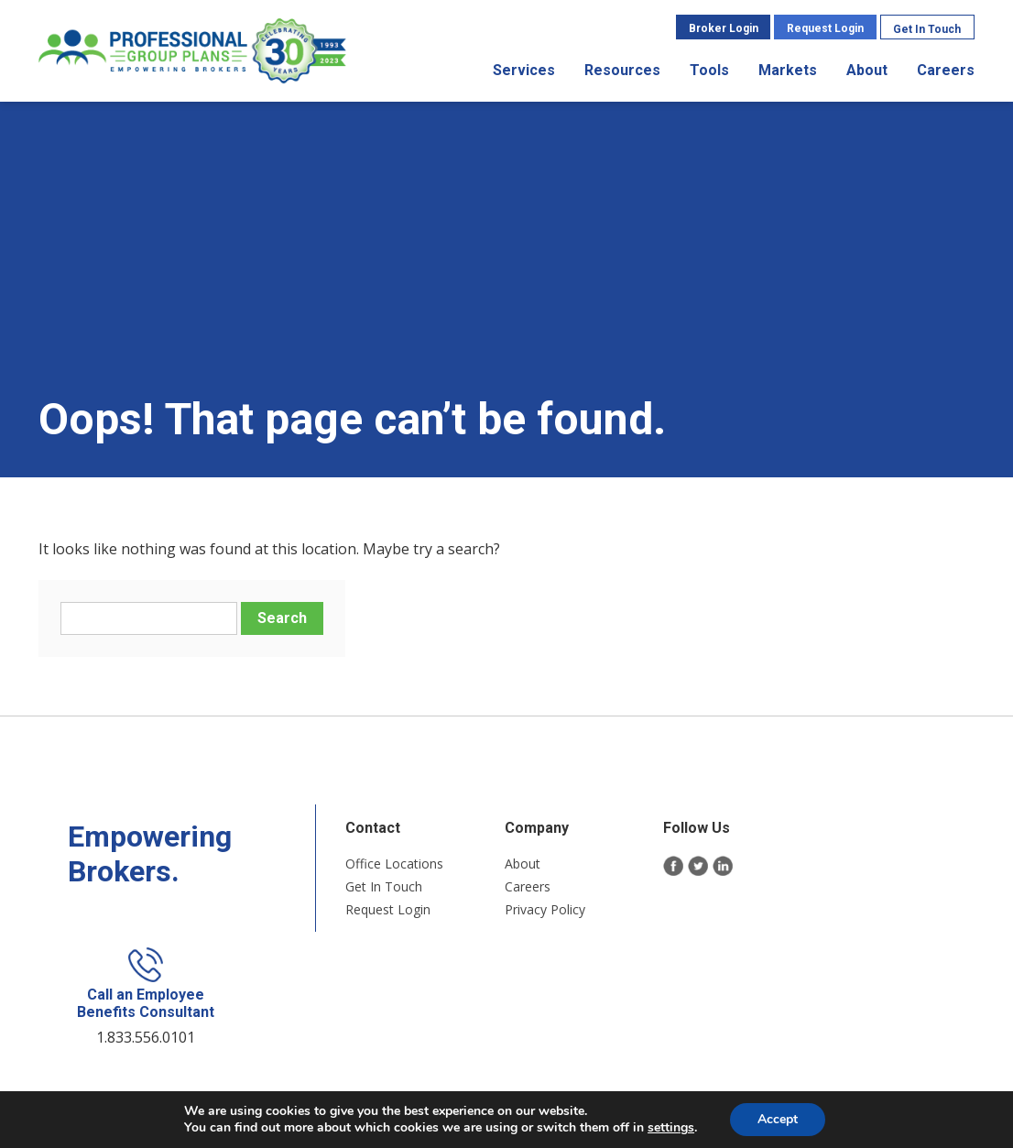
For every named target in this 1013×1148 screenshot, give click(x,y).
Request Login (826, 28)
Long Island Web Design (707, 1066)
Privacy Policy (529, 913)
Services (525, 70)
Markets (788, 70)
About (867, 70)
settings (670, 1128)
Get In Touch (928, 29)
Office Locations (379, 867)
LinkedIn (707, 869)
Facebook (659, 869)
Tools (710, 70)
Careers (946, 70)
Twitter (683, 869)
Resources (623, 70)
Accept (778, 1119)
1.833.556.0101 (876, 913)
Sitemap (500, 1066)
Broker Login (724, 28)
